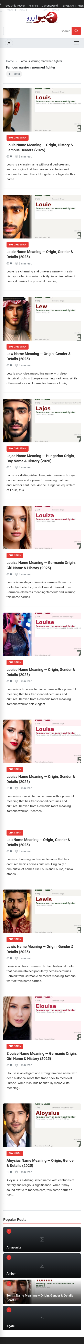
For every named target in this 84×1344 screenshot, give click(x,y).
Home (10, 61)
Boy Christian (18, 137)
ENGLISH (68, 5)
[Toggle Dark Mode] (9, 43)
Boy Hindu (15, 1153)
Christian (15, 555)
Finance (33, 5)
